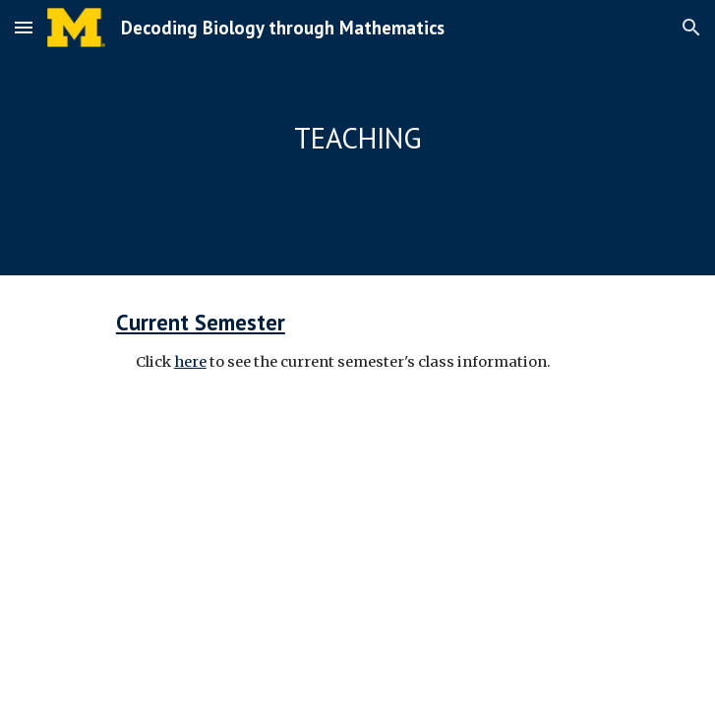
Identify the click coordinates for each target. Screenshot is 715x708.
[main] (357, 137)
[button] (23, 27)
